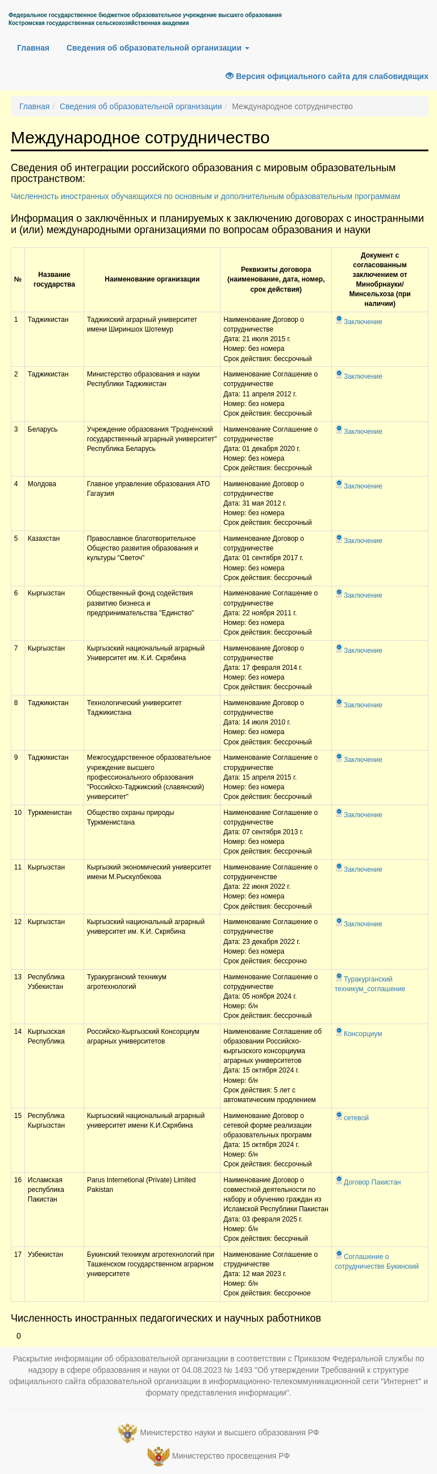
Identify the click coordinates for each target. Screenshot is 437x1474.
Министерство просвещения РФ (231, 1455)
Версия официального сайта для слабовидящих (327, 76)
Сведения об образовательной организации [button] (157, 47)
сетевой (352, 1118)
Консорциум (358, 1034)
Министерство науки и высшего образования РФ (229, 1432)
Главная (33, 47)
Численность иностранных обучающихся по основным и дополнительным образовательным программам (205, 196)
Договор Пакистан (368, 1182)
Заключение (358, 322)
